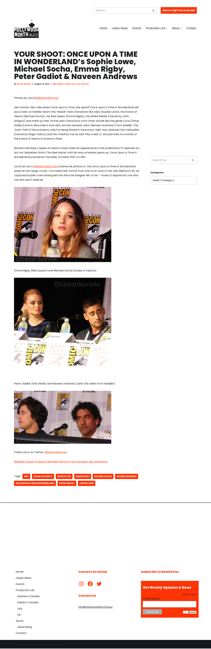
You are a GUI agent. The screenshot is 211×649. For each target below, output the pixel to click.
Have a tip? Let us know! (179, 10)
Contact (191, 28)
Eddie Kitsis (64, 477)
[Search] (121, 10)
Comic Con (69, 84)
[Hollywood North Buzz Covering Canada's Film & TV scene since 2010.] (26, 28)
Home (103, 28)
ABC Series (58, 84)
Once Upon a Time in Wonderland (35, 484)
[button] (166, 28)
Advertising (24, 628)
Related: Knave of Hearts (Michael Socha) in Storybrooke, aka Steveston (60, 462)
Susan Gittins (24, 84)
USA (19, 609)
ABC (26, 477)
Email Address (152, 599)
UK (19, 615)
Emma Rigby (82, 477)
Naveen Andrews (126, 477)
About (20, 621)
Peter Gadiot (67, 484)
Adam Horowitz (43, 477)
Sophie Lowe (87, 484)
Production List (25, 591)
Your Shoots (82, 84)
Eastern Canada (27, 603)
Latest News (120, 28)
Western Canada (28, 597)
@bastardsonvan (55, 453)
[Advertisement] (174, 100)
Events (136, 28)
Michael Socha (103, 477)
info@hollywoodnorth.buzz (95, 608)
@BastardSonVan (47, 98)
